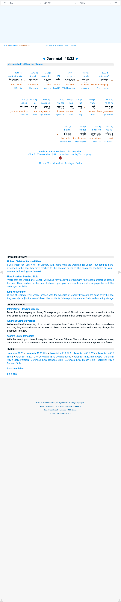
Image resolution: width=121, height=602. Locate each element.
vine (33, 264)
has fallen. (23, 286)
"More (10, 279)
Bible (5, 45)
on (105, 268)
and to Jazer (69, 268)
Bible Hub (12, 373)
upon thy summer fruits (79, 298)
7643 (33, 73)
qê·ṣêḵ (24, 103)
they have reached (39, 268)
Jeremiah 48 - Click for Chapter (26, 64)
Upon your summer (66, 283)
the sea (57, 268)
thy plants (84, 295)
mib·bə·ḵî (104, 76)
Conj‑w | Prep (108, 141)
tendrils (103, 264)
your (109, 268)
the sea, (11, 283)
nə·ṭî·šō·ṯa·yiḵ (15, 76)
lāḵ (58, 76)
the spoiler (52, 298)
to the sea (23, 268)
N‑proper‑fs (85, 88)
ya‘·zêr (86, 76)
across (110, 279)
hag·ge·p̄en (45, 76)
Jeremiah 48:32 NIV (36, 353)
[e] (107, 73)
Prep (80, 115)
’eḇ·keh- (71, 76)
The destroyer (84, 268)
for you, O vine (62, 279)
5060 (45, 100)
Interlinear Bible (15, 368)
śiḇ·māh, (33, 76)
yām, (92, 103)
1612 (47, 73)
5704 (78, 100)
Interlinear (13, 45)
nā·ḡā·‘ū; (45, 103)
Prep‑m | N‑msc (103, 88)
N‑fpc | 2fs (18, 88)
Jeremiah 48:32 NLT (60, 353)
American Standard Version (21, 320)
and (23, 271)
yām (71, 103)
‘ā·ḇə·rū (109, 103)
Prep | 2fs (56, 88)
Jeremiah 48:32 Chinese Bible (47, 360)
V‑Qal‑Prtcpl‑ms (80, 141)
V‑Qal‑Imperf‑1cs (68, 88)
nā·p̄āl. (67, 129)
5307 (66, 126)
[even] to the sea (27, 298)
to (51, 268)
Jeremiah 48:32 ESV (84, 353)
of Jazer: (73, 295)
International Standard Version (23, 309)
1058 (70, 73)
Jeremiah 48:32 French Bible (80, 360)
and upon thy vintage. (103, 298)
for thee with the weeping (53, 295)
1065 (104, 73)
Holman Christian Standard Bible (24, 261)
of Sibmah (42, 264)
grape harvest (33, 271)
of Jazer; (50, 283)
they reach (12, 298)
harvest (105, 283)
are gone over (97, 295)
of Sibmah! (76, 279)
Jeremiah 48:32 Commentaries (55, 356)
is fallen (62, 298)
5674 (108, 100)
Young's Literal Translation (20, 336)
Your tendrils (88, 279)
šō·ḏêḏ (82, 129)
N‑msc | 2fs (24, 115)
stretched (101, 279)
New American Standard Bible (22, 276)
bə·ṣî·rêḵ (96, 129)
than (16, 279)
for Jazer (87, 264)
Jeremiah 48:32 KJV (26, 356)
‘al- (35, 103)
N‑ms (93, 115)
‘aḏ (80, 103)
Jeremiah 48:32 (15, 353)
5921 (32, 100)
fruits (80, 283)
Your (95, 264)
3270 (85, 73)
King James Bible (16, 291)
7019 (23, 100)
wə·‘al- (109, 129)
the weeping (74, 264)
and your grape (92, 283)
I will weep (13, 264)
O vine (10, 295)
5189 (17, 73)
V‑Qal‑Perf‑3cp (107, 115)
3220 (91, 100)
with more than (58, 264)
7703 (82, 126)
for (22, 264)
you (27, 264)
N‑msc (71, 115)
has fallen (98, 268)
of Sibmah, (20, 295)
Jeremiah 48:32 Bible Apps (87, 356)
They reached (24, 283)
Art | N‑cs (47, 88)
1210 (96, 126)
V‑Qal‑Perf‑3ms (65, 141)
